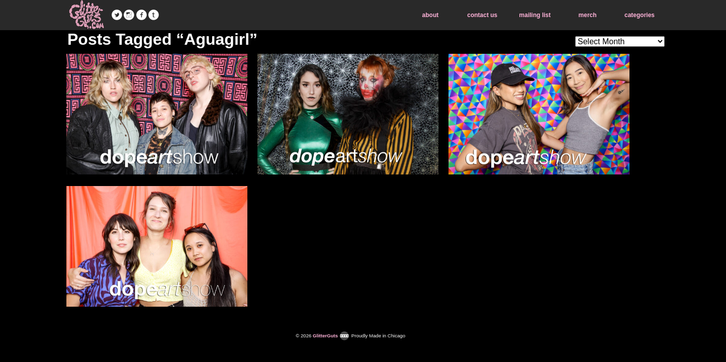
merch (588, 15)
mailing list (535, 15)
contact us (482, 15)
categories (639, 15)
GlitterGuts (86, 15)
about (430, 15)
